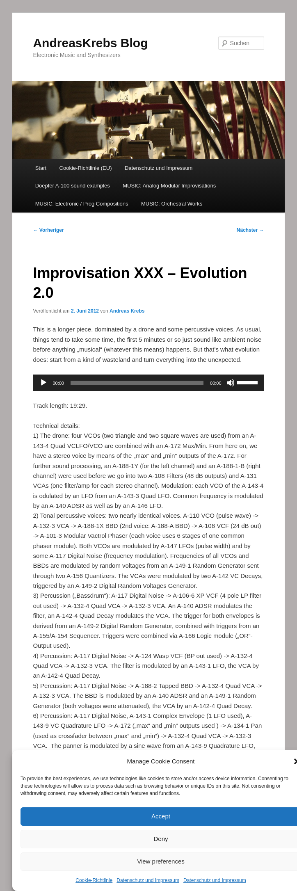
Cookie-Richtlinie (93, 880)
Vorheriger (48, 230)
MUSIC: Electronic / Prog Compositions (81, 204)
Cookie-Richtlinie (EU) (85, 168)
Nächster (250, 230)
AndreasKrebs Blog (90, 43)
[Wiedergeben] (43, 383)
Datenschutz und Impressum (148, 880)
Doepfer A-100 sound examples (72, 186)
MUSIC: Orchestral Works (171, 204)
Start (40, 168)
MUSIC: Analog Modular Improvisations (169, 186)
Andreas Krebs (127, 311)
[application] (148, 383)
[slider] (137, 383)
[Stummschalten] (230, 383)
